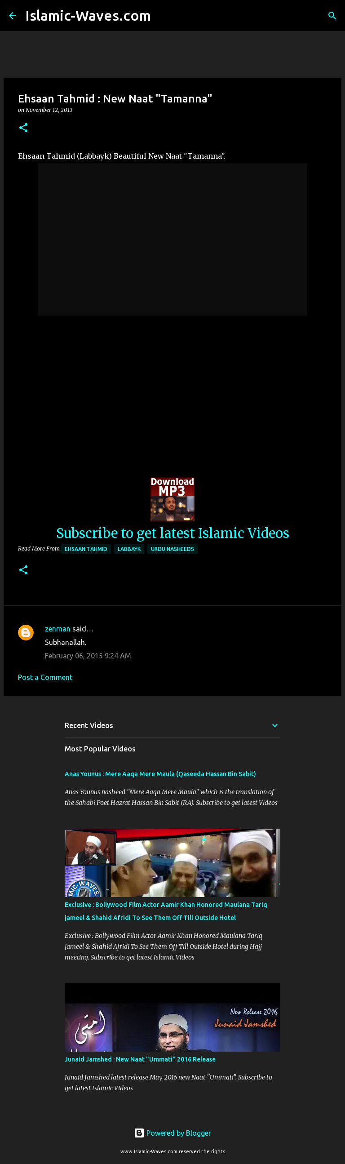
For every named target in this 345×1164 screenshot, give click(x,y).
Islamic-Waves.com (88, 15)
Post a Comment (45, 677)
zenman (58, 629)
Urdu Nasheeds (172, 549)
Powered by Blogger (172, 1133)
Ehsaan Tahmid (86, 549)
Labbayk (129, 549)
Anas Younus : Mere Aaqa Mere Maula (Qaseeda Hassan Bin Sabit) (160, 773)
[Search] (163, 16)
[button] (23, 128)
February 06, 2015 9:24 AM (88, 656)
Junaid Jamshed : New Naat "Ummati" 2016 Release (140, 1059)
